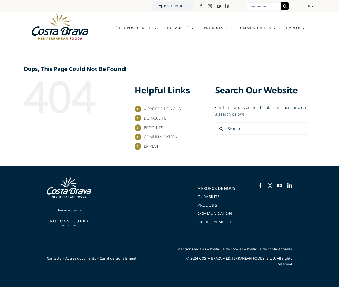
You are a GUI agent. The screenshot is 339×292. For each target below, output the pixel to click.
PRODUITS (153, 127)
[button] (310, 6)
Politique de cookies (226, 249)
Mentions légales (191, 249)
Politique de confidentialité (269, 249)
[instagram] (210, 6)
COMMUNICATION (161, 137)
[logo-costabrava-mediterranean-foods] (60, 26)
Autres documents (80, 258)
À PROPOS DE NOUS (162, 108)
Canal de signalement (118, 258)
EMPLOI (151, 146)
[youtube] (219, 6)
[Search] (285, 6)
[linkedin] (227, 6)
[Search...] (261, 128)
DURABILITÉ (155, 118)
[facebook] (201, 6)
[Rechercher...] (264, 6)
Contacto (54, 258)
